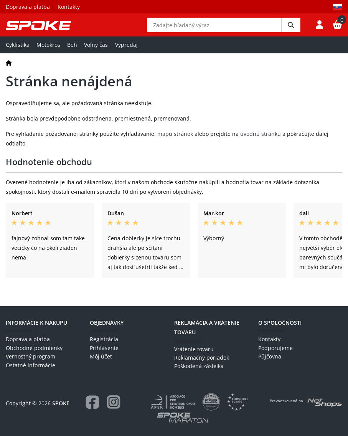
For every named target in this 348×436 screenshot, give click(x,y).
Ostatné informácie (30, 365)
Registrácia (104, 339)
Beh (72, 56)
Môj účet (101, 356)
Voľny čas (96, 56)
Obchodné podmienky (34, 348)
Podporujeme (275, 348)
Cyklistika (18, 56)
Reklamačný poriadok (201, 357)
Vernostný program (30, 356)
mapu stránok (175, 145)
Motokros (48, 56)
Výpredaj (126, 56)
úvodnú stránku (260, 145)
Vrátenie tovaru (194, 349)
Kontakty (69, 6)
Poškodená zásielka (199, 366)
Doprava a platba (28, 6)
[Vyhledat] (290, 30)
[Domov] (9, 74)
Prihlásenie (104, 348)
